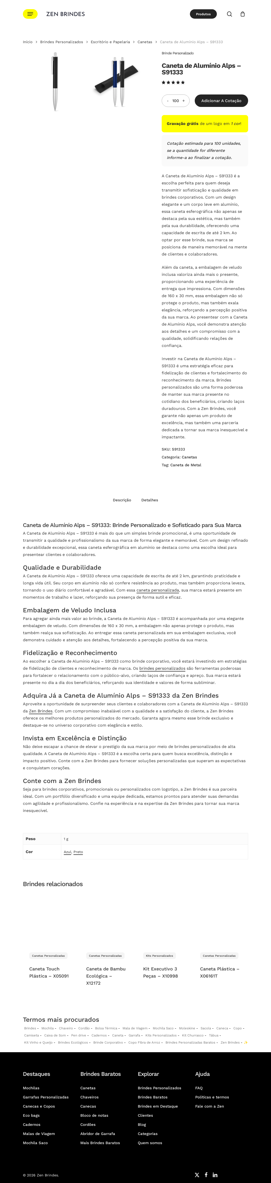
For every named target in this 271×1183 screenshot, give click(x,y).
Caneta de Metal (185, 465)
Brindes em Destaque (158, 1106)
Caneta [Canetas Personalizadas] (117, 1035)
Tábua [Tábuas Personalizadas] (213, 1035)
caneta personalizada (158, 590)
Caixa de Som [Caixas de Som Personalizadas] (55, 1035)
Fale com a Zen (209, 1106)
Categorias (148, 1133)
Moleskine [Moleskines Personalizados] (187, 1028)
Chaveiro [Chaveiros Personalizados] (66, 1028)
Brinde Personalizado (177, 53)
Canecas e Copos (39, 1106)
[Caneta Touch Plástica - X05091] (50, 919)
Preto (78, 852)
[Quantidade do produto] (175, 101)
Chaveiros (89, 1097)
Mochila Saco (35, 1143)
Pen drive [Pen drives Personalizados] (78, 1035)
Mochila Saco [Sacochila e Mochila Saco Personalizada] (163, 1028)
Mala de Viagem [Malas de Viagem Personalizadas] (135, 1028)
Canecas (88, 1106)
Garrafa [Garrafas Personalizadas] (134, 1035)
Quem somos (150, 1143)
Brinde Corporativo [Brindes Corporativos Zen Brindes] (108, 1042)
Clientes (145, 1115)
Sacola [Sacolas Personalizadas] (206, 1028)
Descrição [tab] (122, 500)
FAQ (199, 1088)
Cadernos (99, 1035)
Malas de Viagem (39, 1133)
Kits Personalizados (161, 1035)
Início (28, 42)
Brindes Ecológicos (73, 1042)
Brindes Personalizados (61, 42)
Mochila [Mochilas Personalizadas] (47, 1028)
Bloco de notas (94, 1115)
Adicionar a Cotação (221, 100)
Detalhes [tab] (149, 500)
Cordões (88, 1124)
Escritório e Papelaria (110, 42)
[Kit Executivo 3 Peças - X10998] (164, 919)
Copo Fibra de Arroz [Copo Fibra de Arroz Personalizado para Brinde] (144, 1042)
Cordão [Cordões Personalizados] (84, 1028)
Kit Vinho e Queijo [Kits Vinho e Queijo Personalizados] (38, 1042)
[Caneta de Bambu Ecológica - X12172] (107, 919)
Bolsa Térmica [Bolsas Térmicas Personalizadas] (106, 1028)
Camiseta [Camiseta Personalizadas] (31, 1035)
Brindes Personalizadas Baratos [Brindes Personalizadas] (190, 1042)
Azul (67, 852)
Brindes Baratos (153, 1097)
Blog (142, 1124)
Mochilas (31, 1088)
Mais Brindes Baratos (100, 1143)
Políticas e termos (212, 1097)
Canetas (145, 42)
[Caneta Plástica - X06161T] (221, 919)
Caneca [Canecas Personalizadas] (222, 1028)
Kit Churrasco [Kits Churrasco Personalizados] (193, 1035)
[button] (30, 14)
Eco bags (31, 1115)
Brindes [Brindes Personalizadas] (30, 1028)
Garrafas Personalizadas (46, 1097)
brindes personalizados (162, 668)
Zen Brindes (40, 711)
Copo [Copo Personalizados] (237, 1028)
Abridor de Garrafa (97, 1133)
